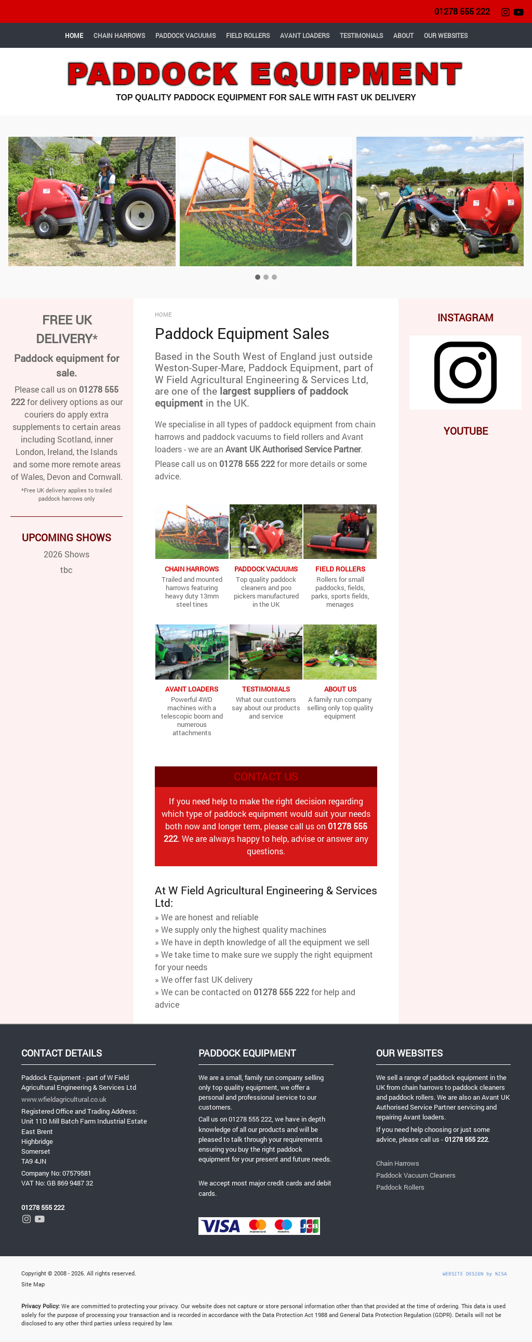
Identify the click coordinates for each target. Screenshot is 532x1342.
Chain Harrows (397, 1163)
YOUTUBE (466, 430)
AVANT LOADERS (304, 35)
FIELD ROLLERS (248, 35)
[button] (43, 212)
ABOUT (403, 35)
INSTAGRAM (465, 317)
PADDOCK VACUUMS (185, 35)
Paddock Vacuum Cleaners (416, 1175)
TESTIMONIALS (361, 35)
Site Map (33, 1284)
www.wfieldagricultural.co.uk (64, 1099)
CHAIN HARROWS (119, 35)
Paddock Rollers (400, 1187)
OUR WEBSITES (446, 35)
